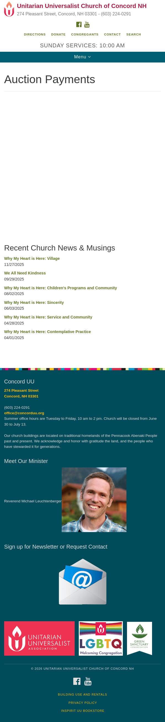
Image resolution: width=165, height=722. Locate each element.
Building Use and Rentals (82, 694)
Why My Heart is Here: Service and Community (48, 317)
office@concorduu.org (24, 413)
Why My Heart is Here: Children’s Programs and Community (60, 288)
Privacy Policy (83, 702)
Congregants (85, 34)
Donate (58, 34)
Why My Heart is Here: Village (32, 258)
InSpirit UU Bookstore (82, 710)
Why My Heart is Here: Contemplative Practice (47, 331)
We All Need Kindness (25, 273)
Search (133, 34)
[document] (82, 212)
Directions (35, 34)
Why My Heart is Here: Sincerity (34, 302)
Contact (112, 34)
